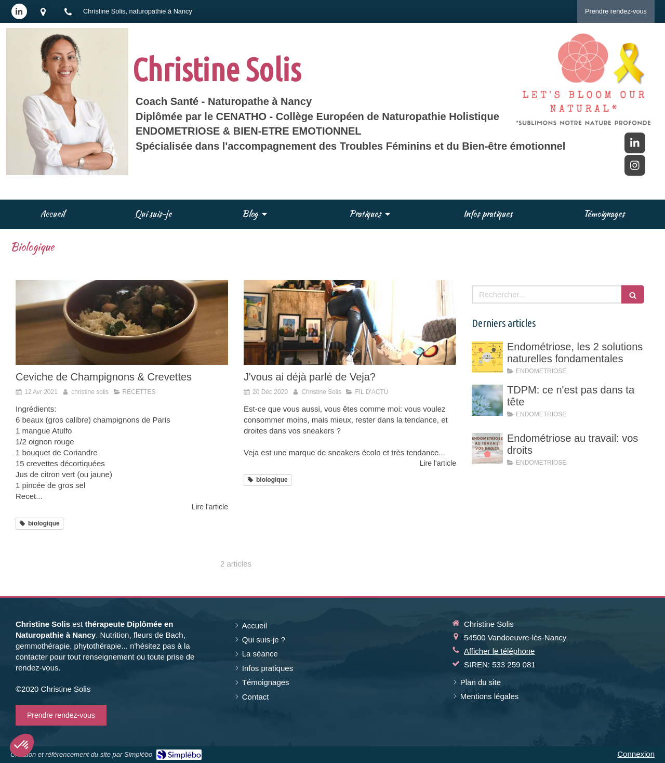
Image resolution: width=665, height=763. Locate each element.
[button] (21, 745)
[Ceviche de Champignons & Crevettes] (122, 322)
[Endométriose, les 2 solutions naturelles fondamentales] (487, 357)
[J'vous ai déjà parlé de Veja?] (350, 322)
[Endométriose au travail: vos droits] (487, 448)
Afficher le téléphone (499, 651)
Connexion (636, 753)
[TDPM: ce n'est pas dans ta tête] (487, 400)
